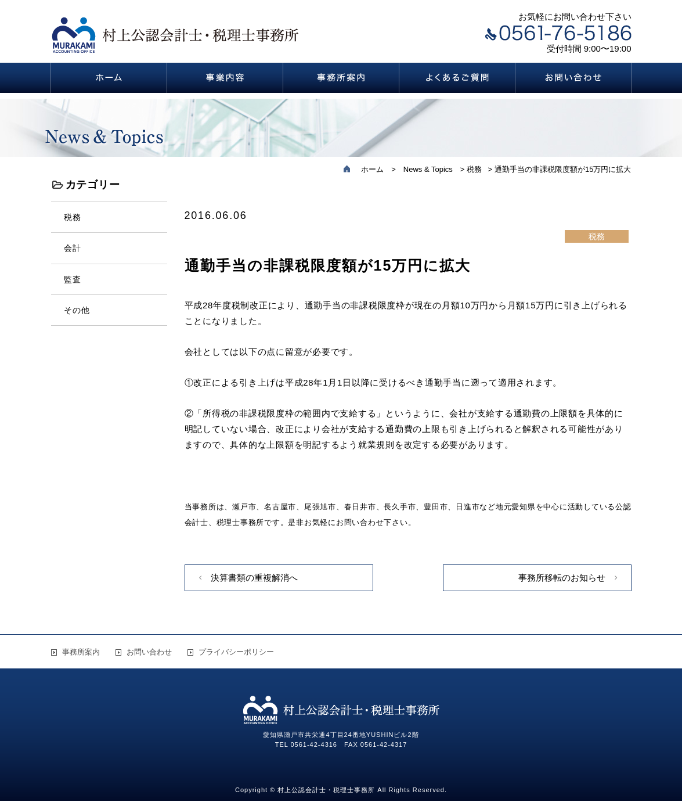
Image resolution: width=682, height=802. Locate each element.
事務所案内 (81, 652)
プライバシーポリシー (236, 652)
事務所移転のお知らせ (561, 577)
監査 (73, 279)
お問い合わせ (149, 652)
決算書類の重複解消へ (254, 577)
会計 (73, 248)
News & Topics (428, 169)
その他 (77, 310)
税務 (73, 217)
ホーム (372, 169)
